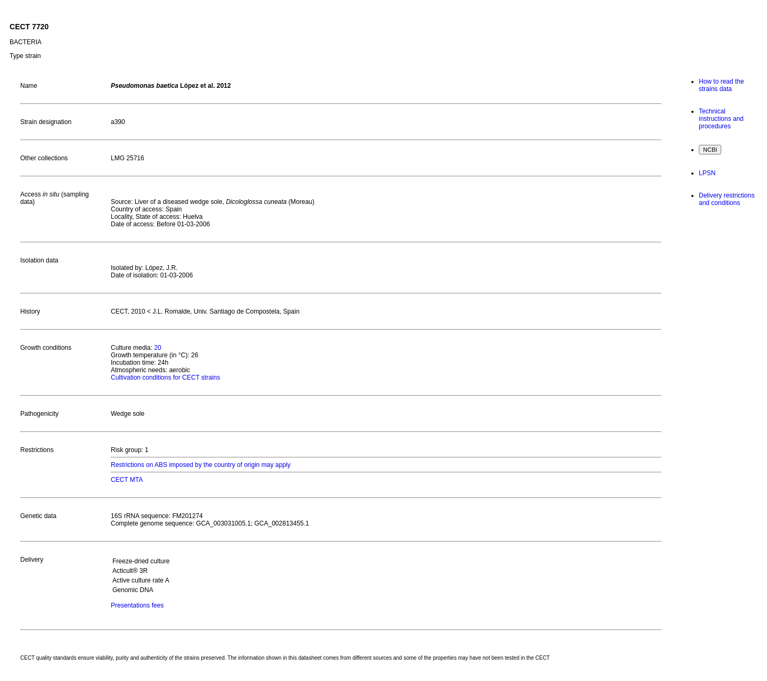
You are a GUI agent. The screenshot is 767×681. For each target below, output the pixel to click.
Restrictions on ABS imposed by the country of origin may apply (201, 465)
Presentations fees (137, 605)
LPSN (707, 173)
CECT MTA (127, 479)
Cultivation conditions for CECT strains (165, 377)
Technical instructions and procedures (721, 119)
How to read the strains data (721, 85)
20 (157, 347)
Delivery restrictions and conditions (727, 199)
